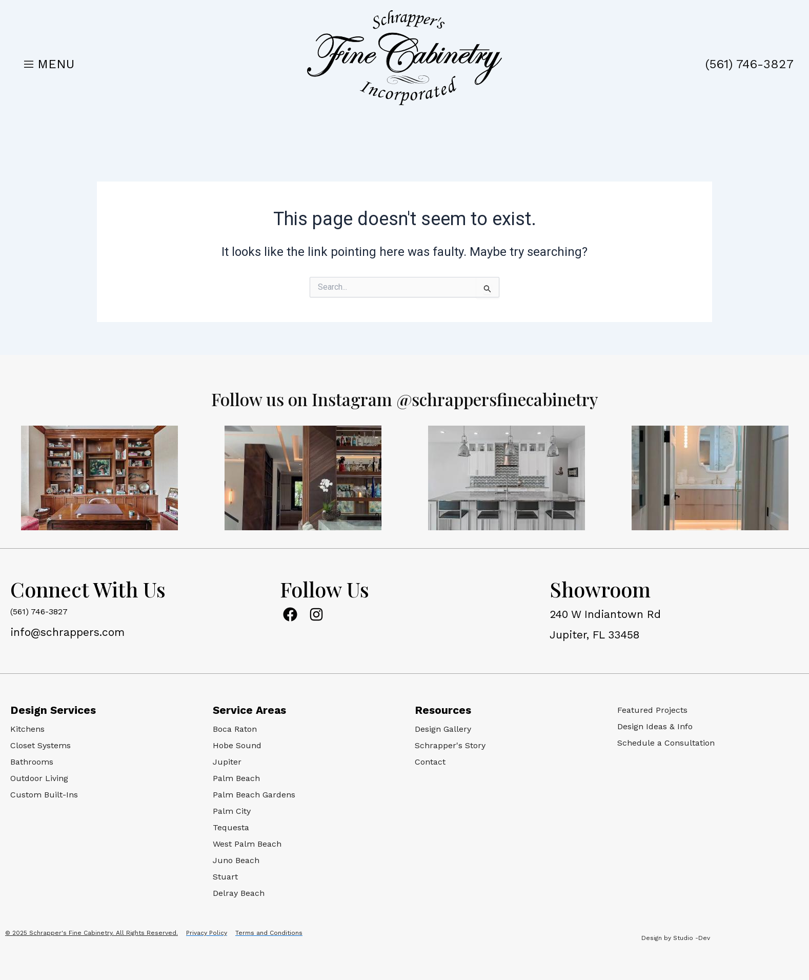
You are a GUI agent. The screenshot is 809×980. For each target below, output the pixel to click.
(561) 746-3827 (749, 64)
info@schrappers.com (67, 632)
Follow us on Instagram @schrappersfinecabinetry (404, 397)
